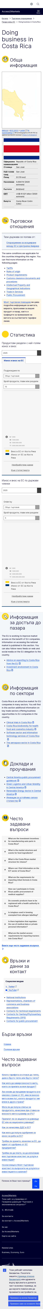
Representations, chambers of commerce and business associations (20, 1002)
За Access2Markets (10, 1229)
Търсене (38, 4)
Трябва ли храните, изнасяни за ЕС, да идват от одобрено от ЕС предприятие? (21, 1142)
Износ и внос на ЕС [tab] (14, 358)
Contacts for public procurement (22, 1019)
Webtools (5, 130)
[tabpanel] (21, 417)
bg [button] (31, 4)
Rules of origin (13, 269)
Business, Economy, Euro (13, 1250)
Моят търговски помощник (17, 300)
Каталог (5, 18)
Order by (8, 499)
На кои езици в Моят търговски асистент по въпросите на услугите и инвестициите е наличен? (20, 1166)
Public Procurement (15, 293)
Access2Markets (9, 1193)
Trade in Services (14, 289)
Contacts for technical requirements (23, 1009)
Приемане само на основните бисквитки (25, 1304)
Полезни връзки (12, 1047)
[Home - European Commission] (18, 1265)
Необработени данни (22, 463)
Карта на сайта (9, 1234)
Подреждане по (12, 368)
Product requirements (16, 273)
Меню (38, 12)
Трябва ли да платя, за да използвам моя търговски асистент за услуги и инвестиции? (20, 1154)
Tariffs (9, 266)
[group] (21, 100)
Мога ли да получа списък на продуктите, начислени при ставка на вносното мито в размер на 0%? (20, 1108)
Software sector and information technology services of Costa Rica (22, 732)
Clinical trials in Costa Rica (19, 720)
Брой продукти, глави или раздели (21, 379)
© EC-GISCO (14, 130)
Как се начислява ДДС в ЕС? (16, 1125)
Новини (7, 1042)
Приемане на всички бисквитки (23, 1298)
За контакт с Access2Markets (15, 1218)
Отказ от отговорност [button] (31, 133)
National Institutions (16, 995)
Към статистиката (20, 468)
